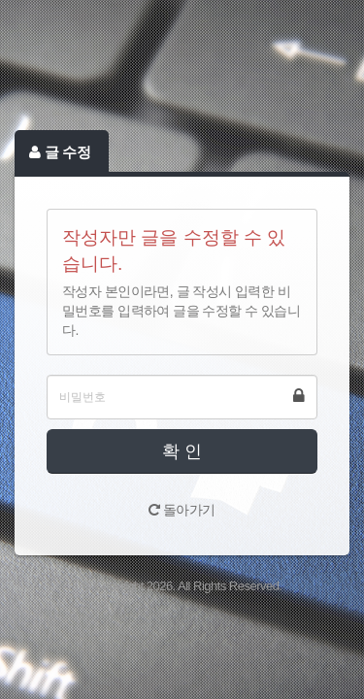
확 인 (182, 451)
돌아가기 (182, 509)
